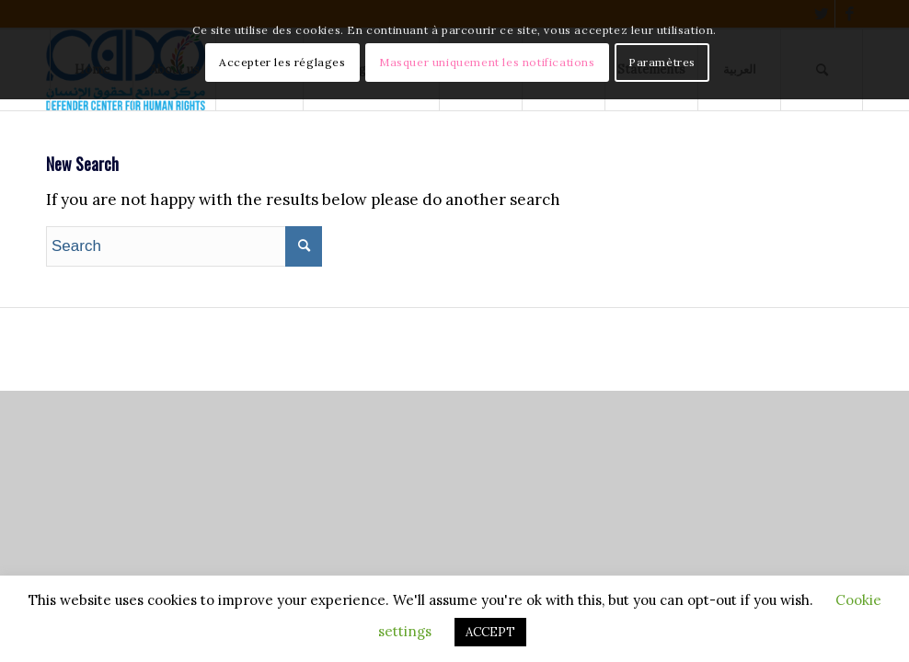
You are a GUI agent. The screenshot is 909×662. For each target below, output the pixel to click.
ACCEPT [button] (490, 632)
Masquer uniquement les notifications (487, 62)
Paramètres (662, 62)
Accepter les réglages (282, 62)
